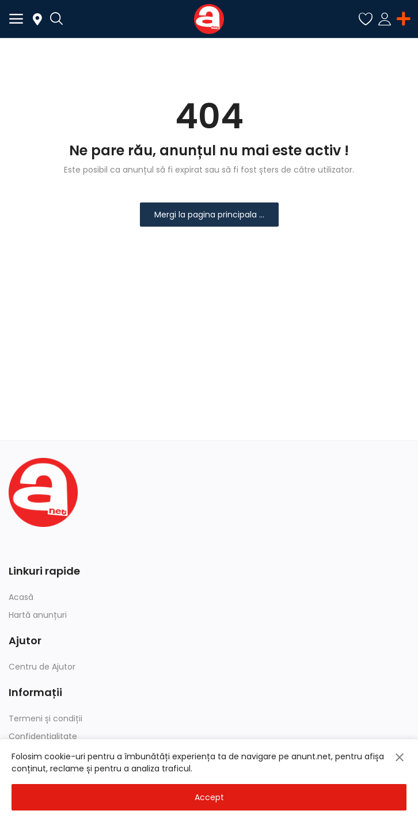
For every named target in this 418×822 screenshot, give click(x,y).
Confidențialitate (43, 736)
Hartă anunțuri (38, 615)
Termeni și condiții (45, 718)
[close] (399, 757)
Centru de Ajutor (42, 666)
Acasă (21, 597)
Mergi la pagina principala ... (209, 214)
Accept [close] (209, 797)
